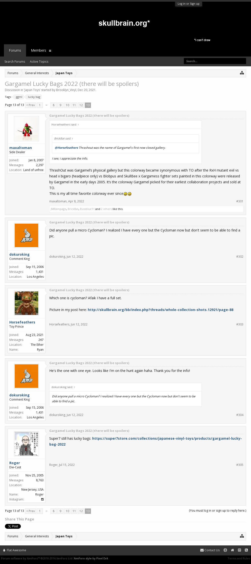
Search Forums (14, 61)
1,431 (40, 272)
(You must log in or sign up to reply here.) (217, 510)
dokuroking (57, 256)
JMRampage (58, 209)
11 (74, 105)
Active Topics (39, 61)
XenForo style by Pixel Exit (91, 558)
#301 (239, 201)
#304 (239, 415)
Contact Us (210, 550)
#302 (239, 257)
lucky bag (33, 97)
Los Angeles (35, 277)
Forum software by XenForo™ (37, 558)
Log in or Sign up (189, 3)
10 (67, 105)
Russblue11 (87, 209)
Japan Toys (32, 90)
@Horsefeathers (66, 148)
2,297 (40, 165)
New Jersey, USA (32, 489)
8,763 (40, 480)
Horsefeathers (22, 322)
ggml (18, 97)
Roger (53, 465)
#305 (239, 465)
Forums (15, 50)
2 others (106, 209)
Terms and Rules (239, 558)
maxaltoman (58, 201)
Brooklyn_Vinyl (66, 90)
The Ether (37, 345)
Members (38, 50)
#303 (239, 324)
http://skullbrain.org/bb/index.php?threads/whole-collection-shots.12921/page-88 (160, 309)
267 (41, 340)
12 (81, 105)
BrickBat (73, 209)
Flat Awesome (14, 550)
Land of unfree (33, 170)
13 (88, 105)
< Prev (30, 105)
